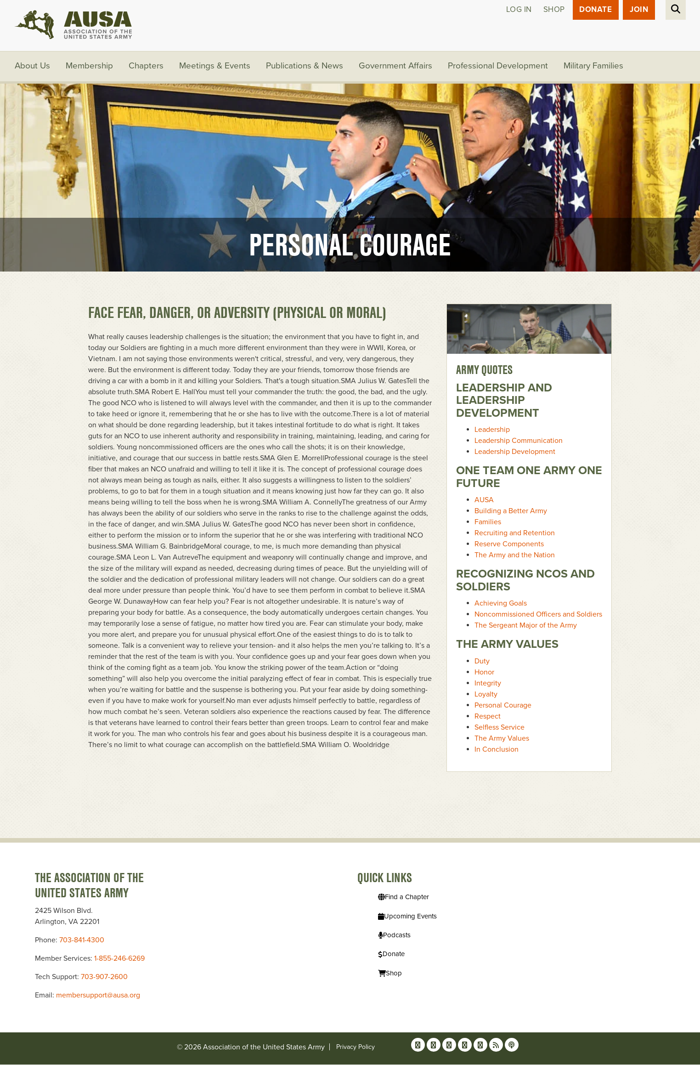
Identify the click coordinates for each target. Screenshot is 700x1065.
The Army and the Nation (514, 555)
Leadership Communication (518, 441)
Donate (595, 10)
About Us (33, 67)
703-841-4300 (81, 940)
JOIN (639, 10)
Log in (518, 10)
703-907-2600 (104, 977)
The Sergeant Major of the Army (525, 625)
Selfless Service (499, 727)
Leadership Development (514, 452)
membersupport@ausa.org (98, 995)
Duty (482, 661)
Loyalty (485, 694)
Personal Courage (502, 705)
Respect (487, 716)
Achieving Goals (500, 603)
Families (487, 522)
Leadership (492, 430)
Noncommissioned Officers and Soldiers (538, 614)
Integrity (487, 683)
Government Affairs (396, 67)
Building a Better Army (510, 511)
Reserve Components (509, 544)
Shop (554, 10)
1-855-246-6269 (119, 958)
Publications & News (305, 67)
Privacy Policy (355, 1047)
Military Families (594, 67)
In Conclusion (496, 749)
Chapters (146, 67)
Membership (89, 67)
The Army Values (501, 738)
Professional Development (499, 67)
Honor (484, 672)
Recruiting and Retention (514, 533)
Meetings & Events (215, 67)
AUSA (484, 500)
